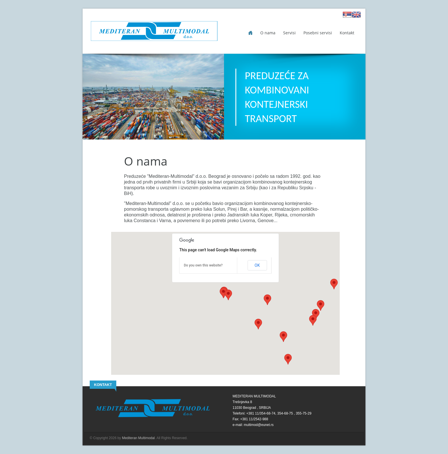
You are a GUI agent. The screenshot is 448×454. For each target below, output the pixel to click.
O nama (267, 32)
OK (257, 265)
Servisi (289, 32)
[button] (334, 284)
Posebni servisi (317, 32)
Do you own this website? (203, 265)
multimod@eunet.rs (258, 425)
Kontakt (347, 32)
